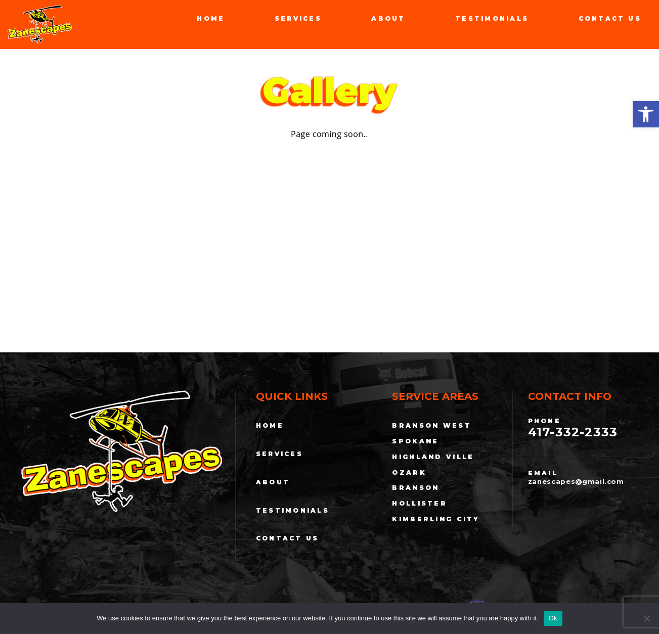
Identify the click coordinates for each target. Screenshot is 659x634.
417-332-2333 (573, 432)
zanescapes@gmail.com (576, 482)
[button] (646, 114)
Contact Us (610, 18)
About (388, 18)
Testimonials (492, 18)
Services (298, 18)
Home (211, 18)
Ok (553, 618)
